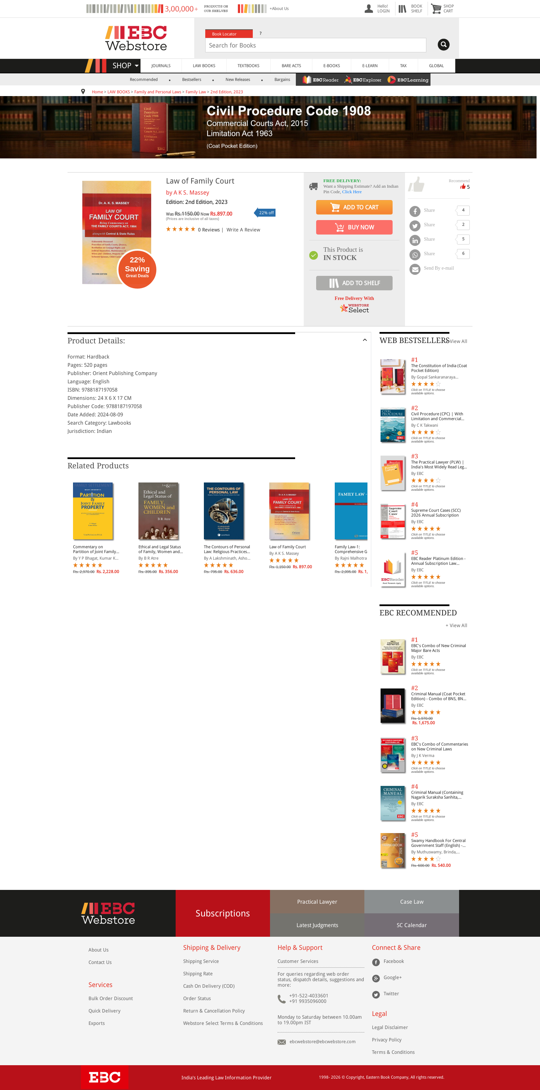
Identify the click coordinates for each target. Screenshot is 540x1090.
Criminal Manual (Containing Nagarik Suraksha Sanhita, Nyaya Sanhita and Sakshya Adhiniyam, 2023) (437, 795)
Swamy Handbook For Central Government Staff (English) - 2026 (438, 843)
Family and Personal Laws (157, 92)
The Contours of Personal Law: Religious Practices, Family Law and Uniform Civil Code (227, 549)
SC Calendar (412, 925)
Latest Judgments (317, 925)
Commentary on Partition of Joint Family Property (94, 549)
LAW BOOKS (204, 65)
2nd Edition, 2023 (226, 92)
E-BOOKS (331, 65)
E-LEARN (370, 65)
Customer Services (298, 961)
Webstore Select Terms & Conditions (223, 1023)
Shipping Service (201, 961)
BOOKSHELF (416, 8)
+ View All (456, 341)
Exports (97, 1023)
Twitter (391, 993)
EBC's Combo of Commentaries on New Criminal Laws (439, 746)
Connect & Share (396, 948)
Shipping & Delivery (211, 948)
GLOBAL (436, 65)
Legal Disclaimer (390, 1027)
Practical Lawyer (317, 902)
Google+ (393, 977)
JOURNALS (161, 65)
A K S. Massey (191, 192)
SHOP (126, 65)
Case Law (412, 902)
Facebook (394, 961)
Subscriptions (223, 913)
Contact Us (100, 962)
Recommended (144, 79)
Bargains (282, 79)
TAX (403, 65)
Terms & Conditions (393, 1052)
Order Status (197, 998)
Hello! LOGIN (383, 8)
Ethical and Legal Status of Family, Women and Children (159, 549)
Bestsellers (191, 79)
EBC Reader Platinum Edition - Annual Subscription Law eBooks (438, 561)
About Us (98, 950)
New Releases (238, 79)
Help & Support (300, 948)
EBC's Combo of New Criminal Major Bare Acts (438, 648)
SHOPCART (449, 8)
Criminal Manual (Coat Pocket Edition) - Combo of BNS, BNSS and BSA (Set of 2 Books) (439, 696)
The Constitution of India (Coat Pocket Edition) (439, 368)
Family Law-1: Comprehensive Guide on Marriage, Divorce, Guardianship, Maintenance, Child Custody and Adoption (358, 549)
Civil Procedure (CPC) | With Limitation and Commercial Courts (437, 416)
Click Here (352, 191)
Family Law (196, 92)
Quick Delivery (105, 1011)
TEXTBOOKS (248, 65)
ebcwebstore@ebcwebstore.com (323, 1041)
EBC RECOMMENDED (418, 613)
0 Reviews (209, 229)
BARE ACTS (291, 65)
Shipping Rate (198, 973)
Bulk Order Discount (111, 998)
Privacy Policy (387, 1039)
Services (101, 985)
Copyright (355, 1077)
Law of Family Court (287, 546)
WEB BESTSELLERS (415, 340)
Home (97, 92)
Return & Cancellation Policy (214, 1011)
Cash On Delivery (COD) (209, 986)
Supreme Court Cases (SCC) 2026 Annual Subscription (436, 513)
